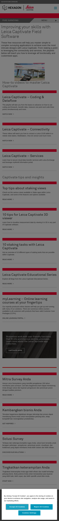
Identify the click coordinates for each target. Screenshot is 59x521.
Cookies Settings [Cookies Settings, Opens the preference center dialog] (29, 513)
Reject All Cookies (41, 507)
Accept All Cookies (17, 507)
